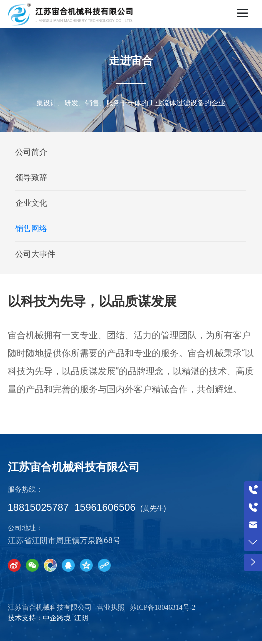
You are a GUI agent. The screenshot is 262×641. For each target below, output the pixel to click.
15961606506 (105, 507)
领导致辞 (32, 177)
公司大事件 (36, 254)
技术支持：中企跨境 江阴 (48, 618)
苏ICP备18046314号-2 (163, 607)
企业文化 (32, 203)
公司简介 (32, 152)
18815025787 (38, 507)
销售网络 (32, 228)
